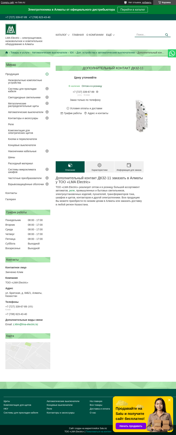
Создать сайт (7, 2)
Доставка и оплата (100, 408)
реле (72, 190)
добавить (146, 2)
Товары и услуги (19, 52)
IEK (72, 52)
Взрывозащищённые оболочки (26, 184)
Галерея (10, 199)
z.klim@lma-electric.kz (25, 324)
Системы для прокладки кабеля (22, 90)
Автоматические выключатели (49, 52)
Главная (78, 34)
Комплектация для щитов (17, 405)
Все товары (96, 405)
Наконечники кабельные (22, 151)
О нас (93, 412)
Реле (11, 124)
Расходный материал (20, 163)
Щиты (7, 401)
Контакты (11, 192)
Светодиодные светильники (24, 97)
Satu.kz (103, 428)
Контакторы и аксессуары (23, 118)
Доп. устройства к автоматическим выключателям (106, 52)
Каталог (61, 34)
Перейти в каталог (132, 9)
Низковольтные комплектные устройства (25, 81)
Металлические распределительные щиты (23, 104)
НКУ (6, 408)
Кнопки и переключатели (22, 139)
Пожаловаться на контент (99, 431)
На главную (96, 401)
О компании (94, 34)
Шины (11, 157)
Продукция (12, 74)
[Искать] (167, 35)
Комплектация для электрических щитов (20, 131)
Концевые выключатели (22, 145)
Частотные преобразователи (24, 178)
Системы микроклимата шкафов (22, 170)
